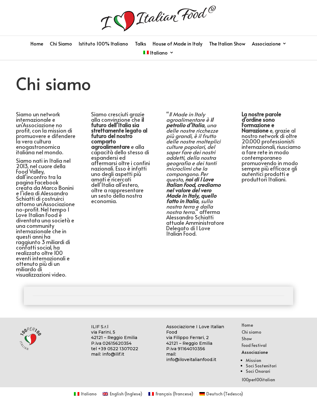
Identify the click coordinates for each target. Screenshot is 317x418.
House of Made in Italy (177, 44)
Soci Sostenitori (261, 366)
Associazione (266, 44)
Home (36, 44)
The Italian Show (227, 44)
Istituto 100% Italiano (103, 44)
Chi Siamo (61, 44)
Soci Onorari (258, 371)
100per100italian (258, 379)
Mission (253, 360)
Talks (140, 44)
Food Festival (254, 345)
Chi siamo (251, 332)
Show (247, 338)
